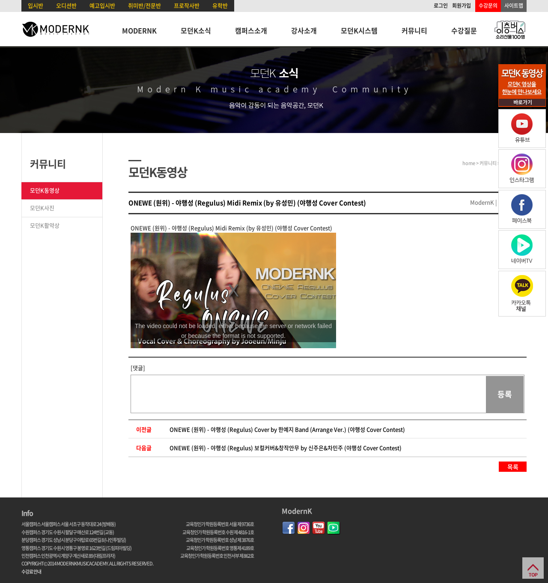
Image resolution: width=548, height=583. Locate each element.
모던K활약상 (45, 225)
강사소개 (304, 30)
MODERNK (139, 30)
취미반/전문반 (144, 5)
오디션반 (66, 5)
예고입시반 (102, 5)
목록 (512, 466)
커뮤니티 (414, 30)
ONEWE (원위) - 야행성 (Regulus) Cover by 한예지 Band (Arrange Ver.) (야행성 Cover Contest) (287, 429)
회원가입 (461, 5)
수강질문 (464, 30)
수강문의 (488, 5)
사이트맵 (513, 5)
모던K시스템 (359, 30)
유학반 (220, 5)
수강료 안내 (31, 571)
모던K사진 (42, 208)
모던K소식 (196, 30)
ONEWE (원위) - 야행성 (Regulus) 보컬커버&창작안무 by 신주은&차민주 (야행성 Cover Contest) (286, 448)
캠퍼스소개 (251, 30)
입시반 (35, 5)
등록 (504, 394)
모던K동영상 (45, 190)
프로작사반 (187, 5)
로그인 (441, 5)
